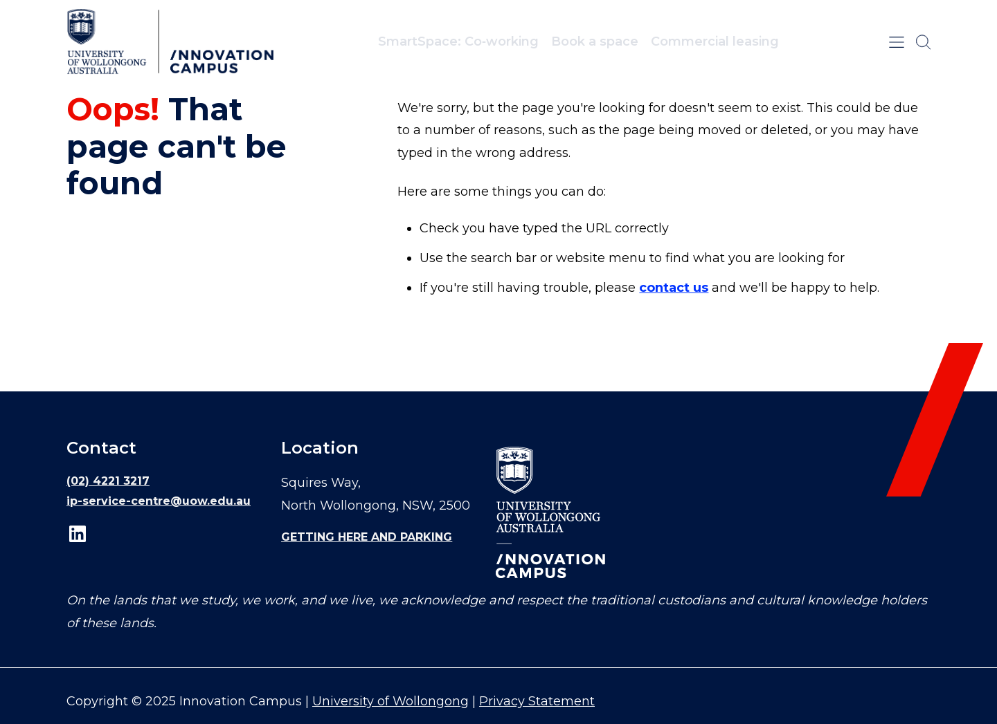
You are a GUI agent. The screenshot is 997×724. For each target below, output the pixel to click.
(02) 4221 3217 (108, 481)
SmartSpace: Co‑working (458, 41)
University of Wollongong (390, 701)
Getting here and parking (366, 537)
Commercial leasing (715, 41)
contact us (673, 287)
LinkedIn (77, 534)
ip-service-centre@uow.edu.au (158, 501)
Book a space (594, 41)
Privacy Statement (537, 701)
